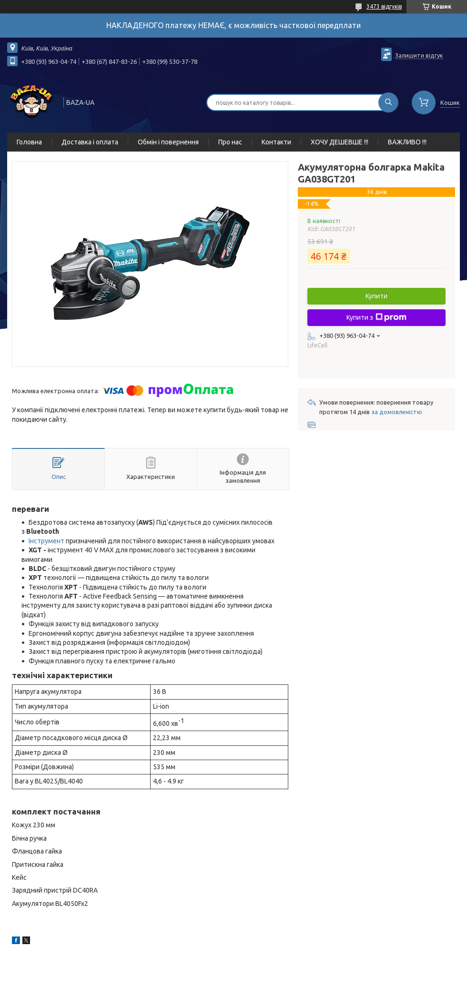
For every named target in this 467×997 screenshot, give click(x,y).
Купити (376, 296)
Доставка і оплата (89, 142)
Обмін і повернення (168, 142)
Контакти (276, 142)
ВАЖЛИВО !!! (407, 142)
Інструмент (46, 541)
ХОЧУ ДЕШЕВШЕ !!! (339, 142)
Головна (29, 142)
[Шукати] (388, 102)
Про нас (230, 142)
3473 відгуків (384, 6)
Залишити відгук (419, 55)
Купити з (376, 317)
